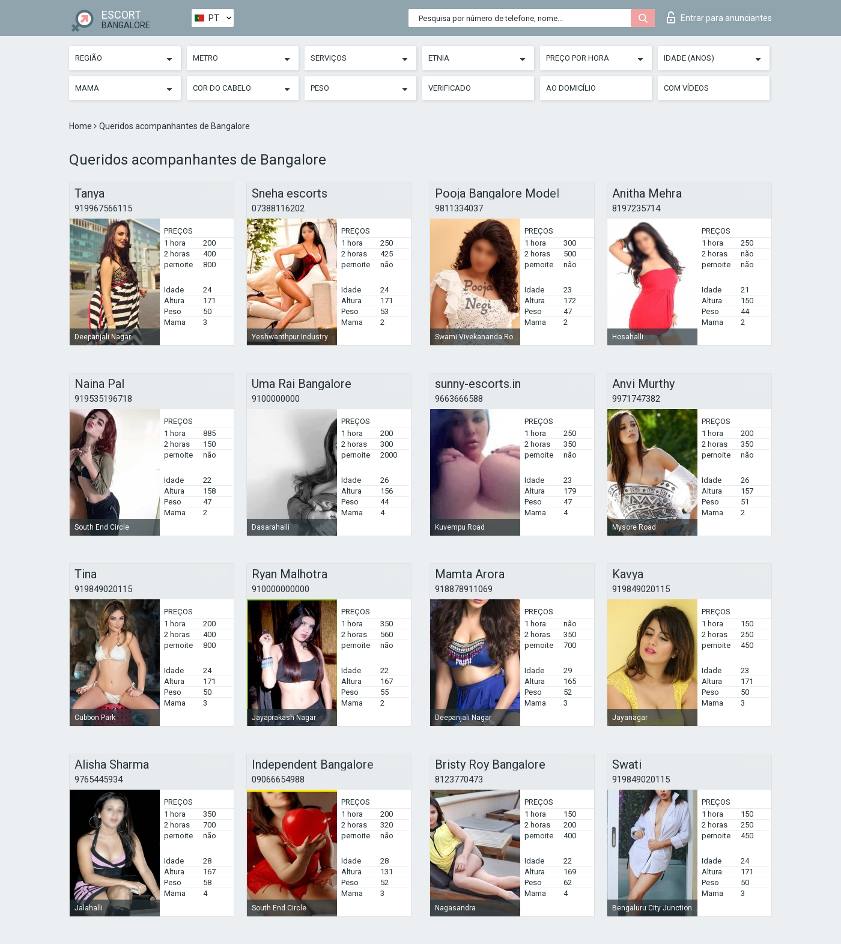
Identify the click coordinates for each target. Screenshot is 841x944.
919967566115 (103, 208)
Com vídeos (686, 87)
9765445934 (98, 779)
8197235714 (636, 208)
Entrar (719, 17)
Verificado (449, 87)
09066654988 (278, 779)
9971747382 (636, 398)
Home (81, 126)
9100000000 (276, 398)
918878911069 (464, 589)
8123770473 (459, 779)
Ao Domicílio (571, 87)
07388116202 (278, 208)
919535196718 (103, 398)
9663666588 (459, 398)
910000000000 (280, 589)
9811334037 (459, 208)
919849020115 (103, 589)
